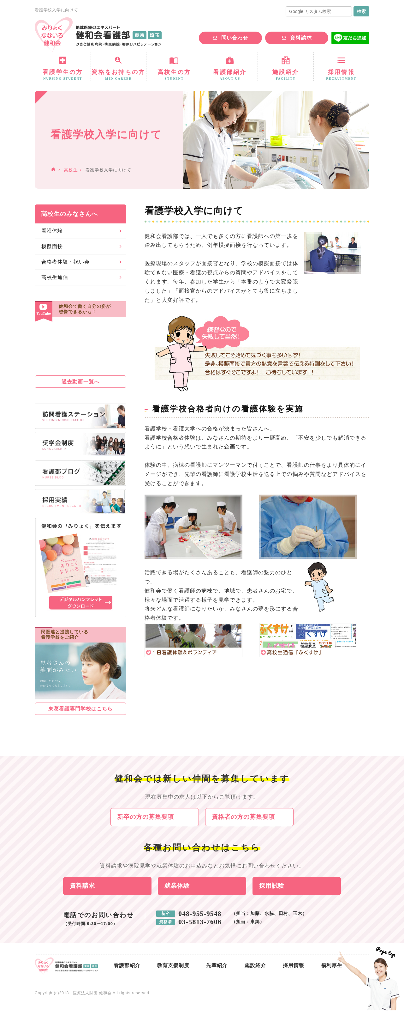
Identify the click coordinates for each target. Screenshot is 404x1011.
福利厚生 (331, 966)
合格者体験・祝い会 (65, 262)
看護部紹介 (127, 966)
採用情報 (293, 966)
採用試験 (271, 886)
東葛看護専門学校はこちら (80, 708)
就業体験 (177, 886)
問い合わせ (234, 37)
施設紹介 (255, 966)
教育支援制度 (173, 966)
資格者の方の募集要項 (243, 817)
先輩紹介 (217, 966)
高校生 (71, 169)
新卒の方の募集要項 (145, 817)
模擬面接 (52, 246)
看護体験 (52, 231)
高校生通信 (54, 277)
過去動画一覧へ (80, 381)
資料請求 (301, 37)
